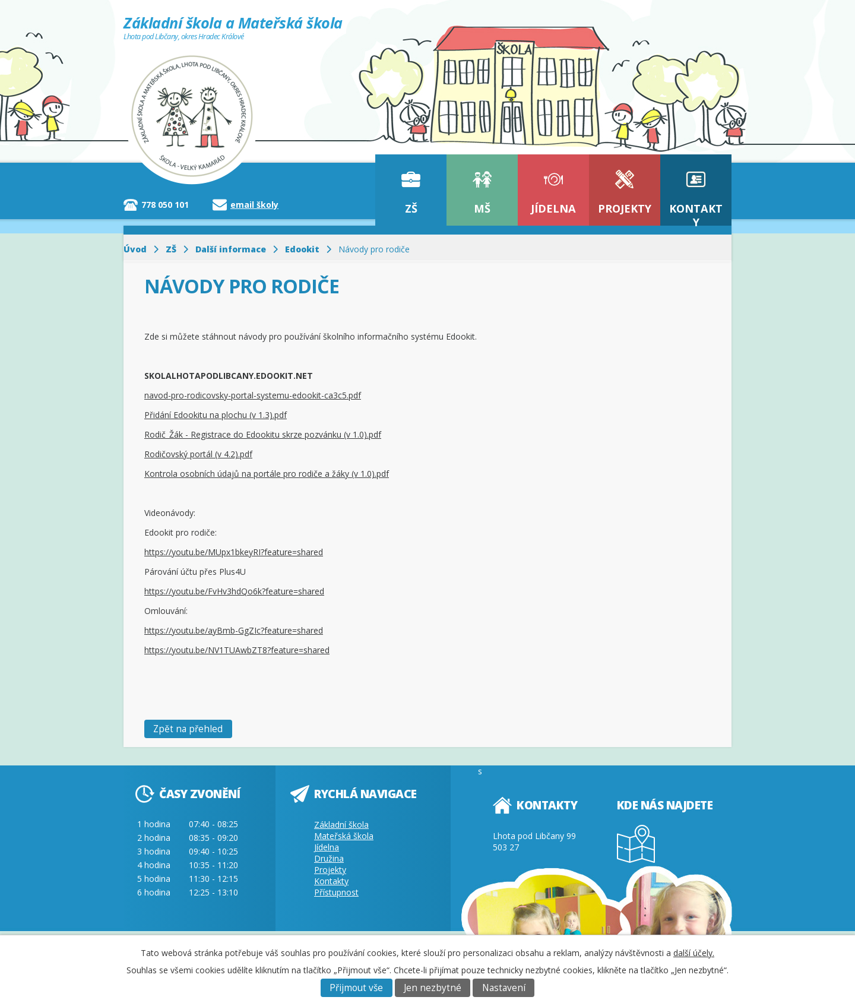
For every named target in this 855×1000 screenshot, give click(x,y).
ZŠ (411, 208)
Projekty (624, 208)
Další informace (230, 249)
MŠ (482, 208)
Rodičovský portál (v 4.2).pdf (198, 454)
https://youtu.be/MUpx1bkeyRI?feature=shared (233, 552)
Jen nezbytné (432, 988)
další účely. (693, 952)
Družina (329, 858)
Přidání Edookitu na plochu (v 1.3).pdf (215, 414)
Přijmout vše (356, 988)
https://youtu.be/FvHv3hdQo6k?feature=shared (234, 591)
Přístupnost (336, 892)
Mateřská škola (343, 835)
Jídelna (553, 208)
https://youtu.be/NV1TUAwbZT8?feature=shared (237, 650)
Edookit (302, 249)
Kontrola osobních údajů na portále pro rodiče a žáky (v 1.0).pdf (266, 473)
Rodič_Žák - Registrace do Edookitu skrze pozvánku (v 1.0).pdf (262, 434)
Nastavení (503, 988)
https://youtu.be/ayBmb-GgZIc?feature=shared (233, 630)
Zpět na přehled (188, 729)
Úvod (135, 249)
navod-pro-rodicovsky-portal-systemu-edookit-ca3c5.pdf (252, 395)
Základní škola (341, 824)
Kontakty (696, 213)
